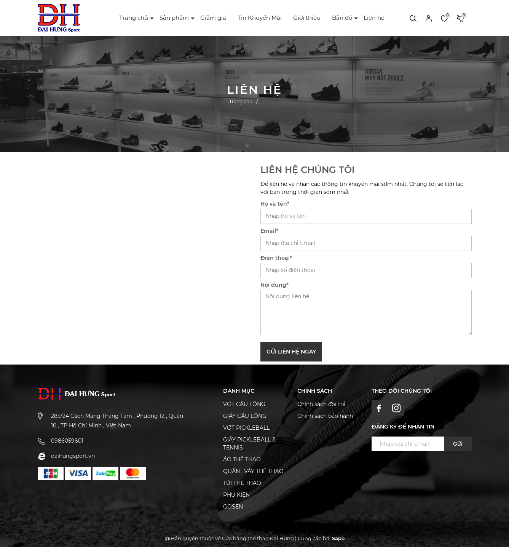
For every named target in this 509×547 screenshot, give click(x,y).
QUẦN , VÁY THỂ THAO (253, 471)
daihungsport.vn (73, 456)
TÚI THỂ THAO (242, 483)
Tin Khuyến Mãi (260, 17)
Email (269, 230)
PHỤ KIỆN (236, 494)
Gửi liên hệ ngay (291, 351)
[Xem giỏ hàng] (460, 17)
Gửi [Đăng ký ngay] (458, 443)
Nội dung (274, 284)
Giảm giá (213, 17)
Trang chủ (133, 17)
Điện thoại (276, 257)
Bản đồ (342, 17)
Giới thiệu (307, 17)
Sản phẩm (174, 17)
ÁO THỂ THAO (242, 459)
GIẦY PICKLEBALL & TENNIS (249, 443)
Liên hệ (374, 17)
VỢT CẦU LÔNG (244, 404)
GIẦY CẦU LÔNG (244, 416)
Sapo (338, 538)
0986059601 (67, 440)
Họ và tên (274, 203)
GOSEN (233, 506)
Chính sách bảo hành (325, 416)
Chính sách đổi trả (321, 404)
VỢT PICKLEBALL (246, 427)
